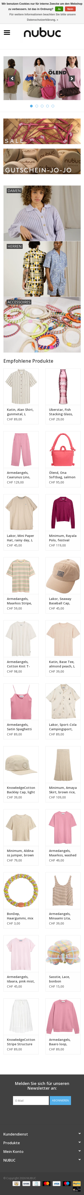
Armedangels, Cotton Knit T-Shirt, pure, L (18, 664)
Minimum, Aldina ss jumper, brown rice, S (20, 853)
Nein (70, 9)
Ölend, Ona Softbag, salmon (62, 475)
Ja (59, 9)
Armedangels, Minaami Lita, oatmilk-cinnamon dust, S (62, 916)
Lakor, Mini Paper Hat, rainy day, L (20, 538)
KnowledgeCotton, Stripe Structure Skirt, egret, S (21, 1041)
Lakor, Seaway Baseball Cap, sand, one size (60, 601)
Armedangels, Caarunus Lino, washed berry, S (19, 475)
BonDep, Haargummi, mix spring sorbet (20, 916)
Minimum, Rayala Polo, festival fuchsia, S (63, 538)
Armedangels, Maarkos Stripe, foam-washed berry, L (19, 601)
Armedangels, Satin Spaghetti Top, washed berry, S (19, 726)
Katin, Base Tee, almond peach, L (62, 664)
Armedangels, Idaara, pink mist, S (21, 979)
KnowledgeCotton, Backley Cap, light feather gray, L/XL (21, 790)
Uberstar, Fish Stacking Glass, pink (61, 411)
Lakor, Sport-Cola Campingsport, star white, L (63, 726)
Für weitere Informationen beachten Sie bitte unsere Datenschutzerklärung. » (42, 17)
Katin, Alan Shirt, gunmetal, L (20, 411)
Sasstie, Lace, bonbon (59, 979)
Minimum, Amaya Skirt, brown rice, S (63, 790)
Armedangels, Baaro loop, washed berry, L (61, 1041)
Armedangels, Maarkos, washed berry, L (62, 853)
